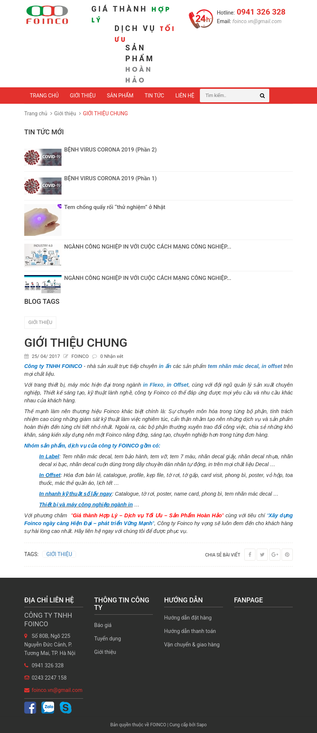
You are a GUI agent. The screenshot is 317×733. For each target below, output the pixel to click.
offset (275, 366)
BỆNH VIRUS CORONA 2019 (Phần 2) (110, 149)
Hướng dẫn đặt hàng (187, 618)
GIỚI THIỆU (40, 322)
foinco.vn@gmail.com (256, 21)
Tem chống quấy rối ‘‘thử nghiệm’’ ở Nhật (114, 207)
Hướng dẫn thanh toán (190, 631)
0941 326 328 (260, 11)
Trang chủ (44, 96)
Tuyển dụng (107, 639)
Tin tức (154, 96)
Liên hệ (184, 96)
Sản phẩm (120, 96)
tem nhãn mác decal (233, 366)
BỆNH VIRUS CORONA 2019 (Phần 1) (110, 178)
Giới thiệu (82, 96)
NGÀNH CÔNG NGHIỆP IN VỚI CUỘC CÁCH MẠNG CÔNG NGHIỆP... (147, 246)
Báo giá (103, 625)
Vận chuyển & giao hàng (192, 645)
